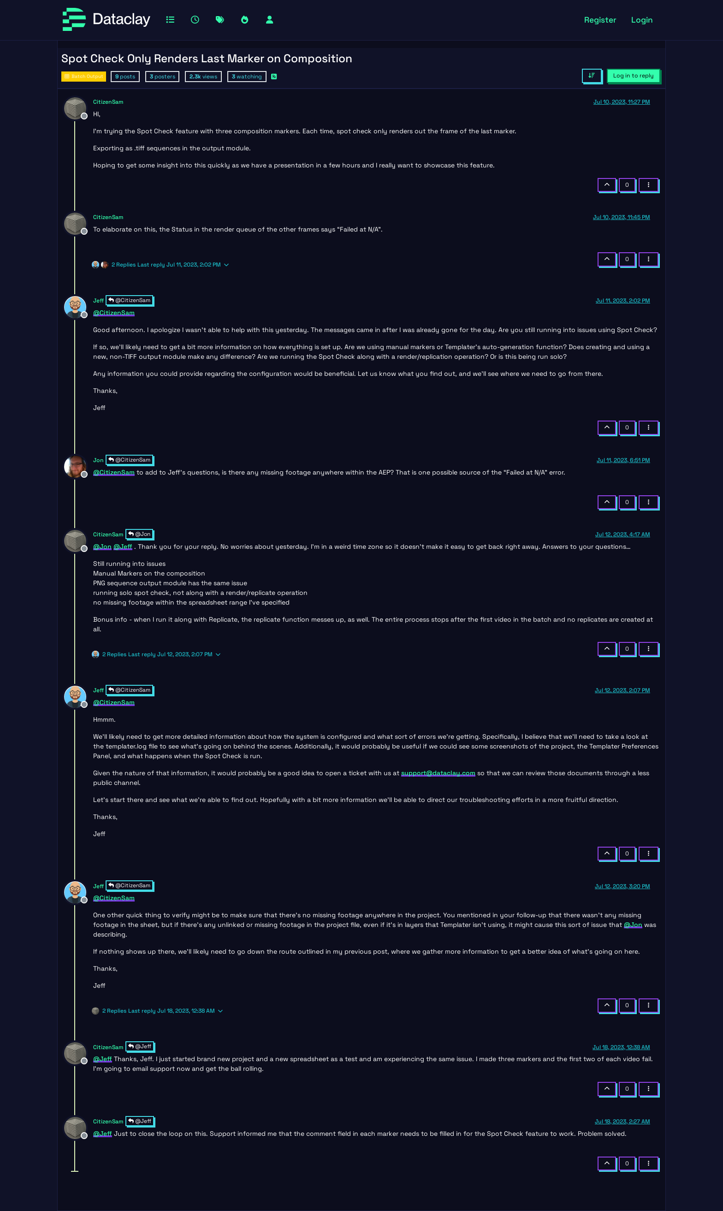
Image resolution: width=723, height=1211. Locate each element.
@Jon (139, 534)
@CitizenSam (129, 300)
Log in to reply (633, 75)
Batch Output (83, 76)
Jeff (98, 300)
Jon (98, 460)
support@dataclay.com (438, 773)
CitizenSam (108, 102)
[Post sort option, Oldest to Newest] (592, 76)
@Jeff (139, 1046)
